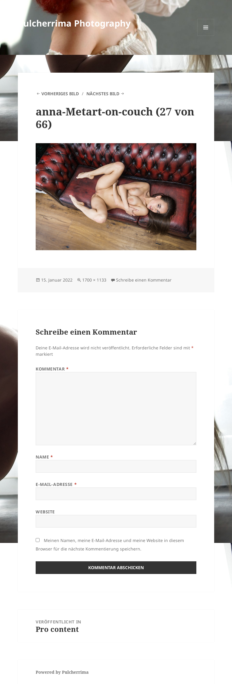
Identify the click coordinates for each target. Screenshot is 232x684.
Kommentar (52, 369)
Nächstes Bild (102, 93)
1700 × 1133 (94, 280)
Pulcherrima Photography (74, 23)
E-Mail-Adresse (56, 484)
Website (45, 512)
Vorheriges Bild (60, 93)
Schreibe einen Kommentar (144, 280)
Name (44, 457)
